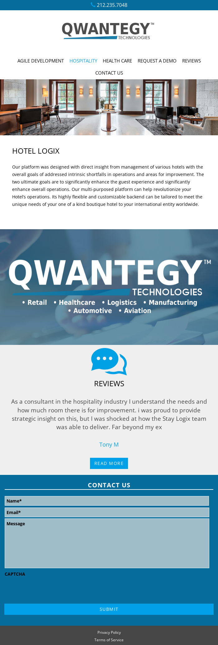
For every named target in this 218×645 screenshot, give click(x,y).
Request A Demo (157, 61)
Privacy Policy (109, 633)
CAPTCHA (15, 574)
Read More (109, 463)
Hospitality (83, 61)
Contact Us (109, 73)
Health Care (117, 61)
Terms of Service (109, 640)
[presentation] (52, 591)
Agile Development (40, 61)
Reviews (191, 61)
